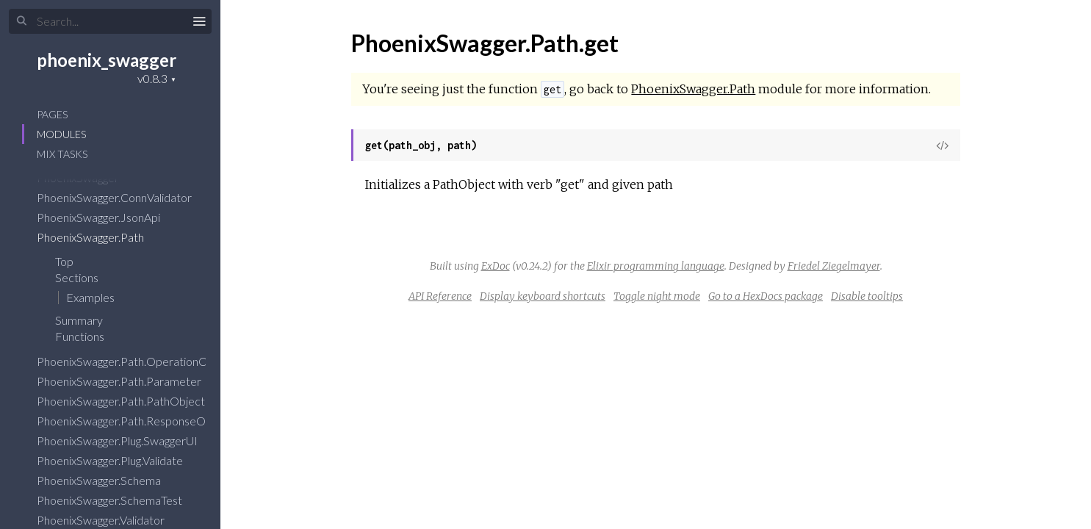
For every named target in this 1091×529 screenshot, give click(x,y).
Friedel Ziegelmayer (834, 266)
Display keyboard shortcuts (542, 296)
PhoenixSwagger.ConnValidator (124, 197)
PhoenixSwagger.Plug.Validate (119, 460)
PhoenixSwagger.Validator (110, 520)
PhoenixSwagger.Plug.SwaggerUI (127, 440)
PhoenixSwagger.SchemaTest (119, 500)
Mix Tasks (62, 154)
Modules (61, 134)
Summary (79, 320)
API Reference (440, 296)
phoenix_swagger (106, 60)
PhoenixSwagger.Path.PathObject (130, 401)
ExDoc (495, 266)
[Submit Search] (21, 21)
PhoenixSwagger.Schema (108, 480)
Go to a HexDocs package (765, 296)
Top (64, 261)
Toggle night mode (656, 296)
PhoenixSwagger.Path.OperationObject (145, 361)
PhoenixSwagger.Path (100, 237)
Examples (90, 297)
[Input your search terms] (110, 21)
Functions (89, 336)
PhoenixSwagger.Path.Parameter (128, 381)
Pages (52, 114)
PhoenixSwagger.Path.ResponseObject (144, 421)
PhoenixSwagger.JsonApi (108, 217)
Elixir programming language (655, 266)
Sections (86, 277)
